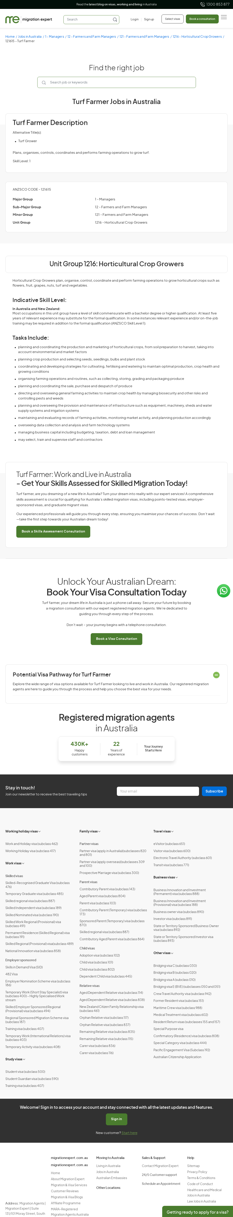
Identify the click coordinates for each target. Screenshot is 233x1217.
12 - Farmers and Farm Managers (91, 36)
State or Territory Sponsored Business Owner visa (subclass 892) (186, 928)
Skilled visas (14, 876)
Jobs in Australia (30, 36)
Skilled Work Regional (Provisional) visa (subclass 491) (33, 924)
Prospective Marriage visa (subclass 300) (109, 873)
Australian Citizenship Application (177, 1057)
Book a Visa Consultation (116, 639)
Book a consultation (202, 19)
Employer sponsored (20, 960)
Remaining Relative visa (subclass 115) (106, 1039)
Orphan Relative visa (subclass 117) (104, 1017)
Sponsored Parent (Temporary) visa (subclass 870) (112, 923)
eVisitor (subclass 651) (169, 844)
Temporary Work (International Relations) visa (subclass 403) (38, 1038)
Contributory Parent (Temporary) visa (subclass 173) (113, 912)
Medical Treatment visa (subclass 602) (180, 1015)
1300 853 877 (215, 4)
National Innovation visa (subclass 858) (33, 951)
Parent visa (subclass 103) (98, 903)
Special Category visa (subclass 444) (180, 1043)
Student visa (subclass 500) (25, 1071)
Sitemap (193, 1166)
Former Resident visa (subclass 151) (178, 1001)
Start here (129, 1133)
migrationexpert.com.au (69, 1158)
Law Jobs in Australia (201, 1201)
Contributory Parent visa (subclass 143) (107, 889)
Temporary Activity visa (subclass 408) (32, 1047)
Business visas (164, 877)
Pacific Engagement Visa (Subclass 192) (181, 1050)
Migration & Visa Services (69, 1185)
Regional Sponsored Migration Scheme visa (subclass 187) (37, 1020)
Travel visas (162, 831)
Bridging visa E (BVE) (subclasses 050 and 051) (186, 986)
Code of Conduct (200, 1184)
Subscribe (214, 791)
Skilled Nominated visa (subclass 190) (32, 915)
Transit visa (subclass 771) (171, 865)
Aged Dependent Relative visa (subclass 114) (111, 992)
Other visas (161, 953)
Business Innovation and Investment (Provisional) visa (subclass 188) (179, 903)
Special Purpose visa (168, 1029)
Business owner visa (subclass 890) (178, 912)
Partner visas (89, 844)
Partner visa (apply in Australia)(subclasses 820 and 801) (113, 853)
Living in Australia (108, 1166)
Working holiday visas (21, 831)
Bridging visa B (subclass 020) (174, 972)
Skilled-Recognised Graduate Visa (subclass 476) (37, 885)
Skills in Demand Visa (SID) (24, 967)
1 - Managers (54, 36)
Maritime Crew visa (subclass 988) (177, 1008)
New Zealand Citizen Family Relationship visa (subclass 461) (112, 1009)
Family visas (89, 831)
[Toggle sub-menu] (40, 831)
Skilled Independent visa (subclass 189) (33, 908)
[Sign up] (147, 19)
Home (10, 36)
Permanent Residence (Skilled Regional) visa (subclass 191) (37, 935)
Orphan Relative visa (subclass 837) (105, 1025)
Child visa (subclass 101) (96, 962)
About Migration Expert (67, 1179)
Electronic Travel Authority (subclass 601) (182, 858)
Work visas (13, 863)
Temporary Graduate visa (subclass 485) (34, 894)
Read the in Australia (116, 4)
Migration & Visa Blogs (67, 1197)
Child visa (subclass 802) (97, 969)
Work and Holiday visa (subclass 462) (31, 844)
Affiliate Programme (66, 1203)
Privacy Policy (197, 1172)
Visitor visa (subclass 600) (171, 851)
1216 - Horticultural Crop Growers (197, 36)
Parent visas (88, 882)
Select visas (172, 19)
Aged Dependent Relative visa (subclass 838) (112, 1000)
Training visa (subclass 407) (24, 1029)
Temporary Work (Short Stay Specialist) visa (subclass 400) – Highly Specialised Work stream (36, 996)
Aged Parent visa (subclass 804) (102, 896)
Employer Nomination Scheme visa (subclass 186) (37, 983)
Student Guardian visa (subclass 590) (32, 1079)
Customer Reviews (65, 1191)
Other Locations (108, 1188)
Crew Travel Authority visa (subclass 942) (182, 994)
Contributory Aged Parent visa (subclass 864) (112, 939)
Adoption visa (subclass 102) (100, 955)
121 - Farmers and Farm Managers (144, 36)
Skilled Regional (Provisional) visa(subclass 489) (39, 944)
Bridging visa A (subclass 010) (174, 980)
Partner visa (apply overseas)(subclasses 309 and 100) (112, 864)
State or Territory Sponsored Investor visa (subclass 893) (183, 939)
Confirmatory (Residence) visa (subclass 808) (186, 1036)
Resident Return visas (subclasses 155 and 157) (186, 1022)
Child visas (87, 948)
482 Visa (11, 974)
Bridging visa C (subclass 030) (175, 965)
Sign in (116, 1119)
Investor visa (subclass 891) (172, 919)
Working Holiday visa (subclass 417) (30, 851)
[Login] (135, 19)
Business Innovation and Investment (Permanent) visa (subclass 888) (179, 892)
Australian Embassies (111, 1178)
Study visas (13, 1059)
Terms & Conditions (201, 1178)
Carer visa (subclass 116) (96, 1053)
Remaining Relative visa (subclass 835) (107, 1032)
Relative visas (90, 986)
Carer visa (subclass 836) (97, 1046)
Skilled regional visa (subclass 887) (30, 901)
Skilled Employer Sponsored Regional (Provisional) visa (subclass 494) (33, 1009)
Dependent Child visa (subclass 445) (106, 976)
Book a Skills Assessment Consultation (53, 531)
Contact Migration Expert (160, 1166)
